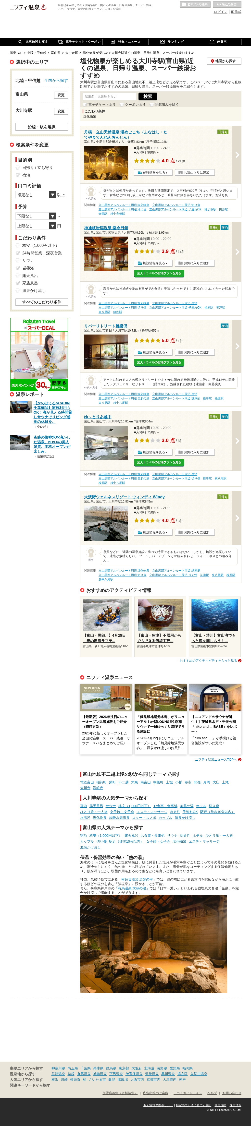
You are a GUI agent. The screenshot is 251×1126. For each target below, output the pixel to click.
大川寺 (85, 788)
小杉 (178, 782)
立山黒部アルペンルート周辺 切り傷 (176, 205)
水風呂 (85, 818)
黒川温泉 (168, 1074)
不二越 (123, 782)
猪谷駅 (117, 312)
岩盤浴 (28, 268)
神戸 (182, 1079)
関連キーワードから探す (30, 1085)
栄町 (112, 782)
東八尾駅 (104, 312)
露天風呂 (96, 806)
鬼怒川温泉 (198, 1074)
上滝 (225, 782)
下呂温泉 (116, 1074)
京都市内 (153, 1079)
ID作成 (236, 12)
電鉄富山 (87, 782)
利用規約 (220, 1105)
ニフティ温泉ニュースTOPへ (216, 759)
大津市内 (169, 1079)
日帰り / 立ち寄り (37, 168)
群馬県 (111, 1068)
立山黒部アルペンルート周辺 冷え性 (122, 209)
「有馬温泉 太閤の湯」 (132, 888)
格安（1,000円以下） (134, 806)
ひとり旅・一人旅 (94, 812)
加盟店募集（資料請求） (120, 1093)
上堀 (169, 782)
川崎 (64, 1079)
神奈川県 (58, 1068)
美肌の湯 (187, 806)
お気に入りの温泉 (195, 4)
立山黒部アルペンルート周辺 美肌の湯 (124, 398)
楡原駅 (208, 307)
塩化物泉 (100, 818)
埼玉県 (73, 1068)
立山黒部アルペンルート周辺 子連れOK (175, 209)
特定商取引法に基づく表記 (193, 1105)
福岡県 (187, 1068)
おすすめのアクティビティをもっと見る (208, 660)
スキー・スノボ (144, 818)
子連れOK (190, 812)
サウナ (111, 806)
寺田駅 (103, 214)
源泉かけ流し (185, 818)
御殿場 (123, 1079)
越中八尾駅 (120, 403)
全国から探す (56, 80)
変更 (61, 95)
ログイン (220, 12)
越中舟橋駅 (117, 214)
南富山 (145, 782)
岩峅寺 (98, 788)
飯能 (111, 1079)
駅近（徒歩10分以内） (217, 812)
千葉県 (85, 1068)
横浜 (54, 1079)
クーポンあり (135, 105)
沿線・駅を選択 (41, 127)
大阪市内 (137, 1079)
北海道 (149, 1068)
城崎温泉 (100, 1074)
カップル (165, 818)
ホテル (201, 806)
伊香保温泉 (134, 1074)
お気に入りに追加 (196, 172)
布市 (188, 782)
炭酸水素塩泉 (119, 818)
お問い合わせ (231, 1093)
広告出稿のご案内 (155, 1093)
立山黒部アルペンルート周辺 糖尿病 (176, 398)
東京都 (124, 1068)
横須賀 (75, 1079)
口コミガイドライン (188, 1093)
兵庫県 (98, 1068)
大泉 (134, 782)
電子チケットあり (102, 105)
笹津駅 (220, 307)
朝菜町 (158, 782)
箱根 (71, 1074)
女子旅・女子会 (122, 812)
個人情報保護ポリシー (158, 1105)
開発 (197, 782)
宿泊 (83, 806)
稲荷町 (101, 782)
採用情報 (235, 1105)
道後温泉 (152, 1074)
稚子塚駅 (210, 209)
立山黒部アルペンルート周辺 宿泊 (174, 303)
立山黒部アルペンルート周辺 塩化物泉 (124, 205)
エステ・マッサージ (152, 812)
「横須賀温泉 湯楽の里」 (137, 879)
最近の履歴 (227, 4)
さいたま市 (97, 1079)
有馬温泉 (84, 1074)
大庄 (216, 782)
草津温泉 (58, 1074)
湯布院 (182, 1074)
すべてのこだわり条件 (41, 302)
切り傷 (214, 806)
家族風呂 (30, 283)
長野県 (162, 1068)
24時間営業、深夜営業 (42, 253)
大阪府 (136, 1068)
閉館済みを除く (167, 105)
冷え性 (175, 812)
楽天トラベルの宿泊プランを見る (159, 273)
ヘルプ (212, 1093)
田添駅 (223, 209)
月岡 (206, 782)
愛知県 (175, 1068)
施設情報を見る (154, 172)
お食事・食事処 (165, 806)
